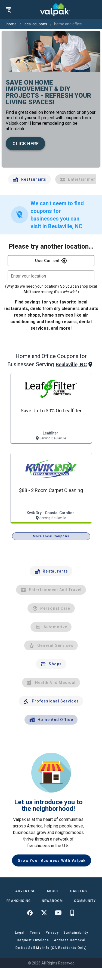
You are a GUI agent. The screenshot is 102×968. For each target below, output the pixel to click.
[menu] (8, 9)
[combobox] (51, 275)
